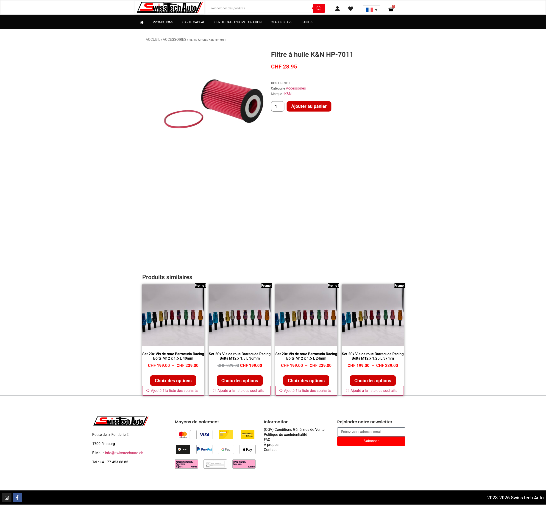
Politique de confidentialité (285, 435)
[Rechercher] (319, 8)
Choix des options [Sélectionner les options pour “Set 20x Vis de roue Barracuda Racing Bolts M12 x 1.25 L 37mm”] (372, 381)
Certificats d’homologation (238, 23)
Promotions (163, 23)
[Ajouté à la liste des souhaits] (173, 391)
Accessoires (174, 40)
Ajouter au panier (371, 106)
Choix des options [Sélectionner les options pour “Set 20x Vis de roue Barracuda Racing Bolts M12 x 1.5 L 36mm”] (239, 381)
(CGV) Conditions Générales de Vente (294, 430)
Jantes (307, 23)
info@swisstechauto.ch (124, 453)
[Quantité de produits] (340, 107)
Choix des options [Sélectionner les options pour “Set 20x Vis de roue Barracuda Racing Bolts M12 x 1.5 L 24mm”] (306, 381)
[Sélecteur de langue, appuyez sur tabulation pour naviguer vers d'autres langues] (371, 9)
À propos (271, 445)
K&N (350, 94)
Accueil (153, 40)
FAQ (267, 440)
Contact (270, 450)
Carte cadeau (193, 23)
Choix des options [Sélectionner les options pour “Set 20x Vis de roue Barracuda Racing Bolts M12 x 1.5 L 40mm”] (173, 381)
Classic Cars (281, 23)
